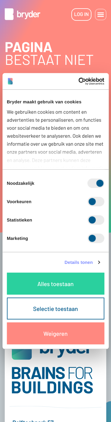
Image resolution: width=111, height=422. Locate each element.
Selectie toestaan (55, 308)
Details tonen (79, 262)
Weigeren (56, 333)
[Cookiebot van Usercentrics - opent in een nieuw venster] (79, 81)
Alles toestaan (55, 283)
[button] (100, 14)
